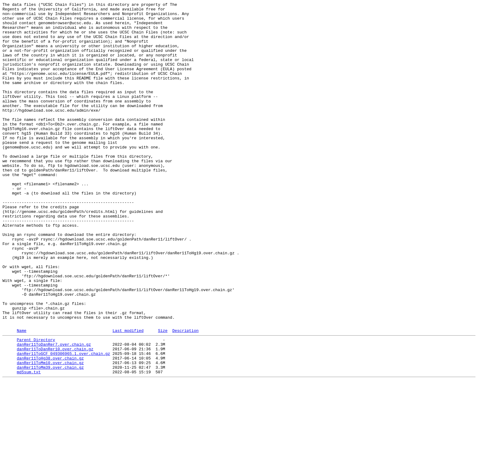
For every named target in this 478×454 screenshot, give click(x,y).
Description (185, 395)
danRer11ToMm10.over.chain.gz (50, 433)
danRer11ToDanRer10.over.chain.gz (55, 417)
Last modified (128, 395)
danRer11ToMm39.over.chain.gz (50, 439)
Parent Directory (36, 406)
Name (21, 395)
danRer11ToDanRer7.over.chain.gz (54, 411)
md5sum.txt (29, 444)
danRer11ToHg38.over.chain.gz (50, 428)
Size (162, 395)
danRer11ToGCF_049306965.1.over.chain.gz (63, 422)
